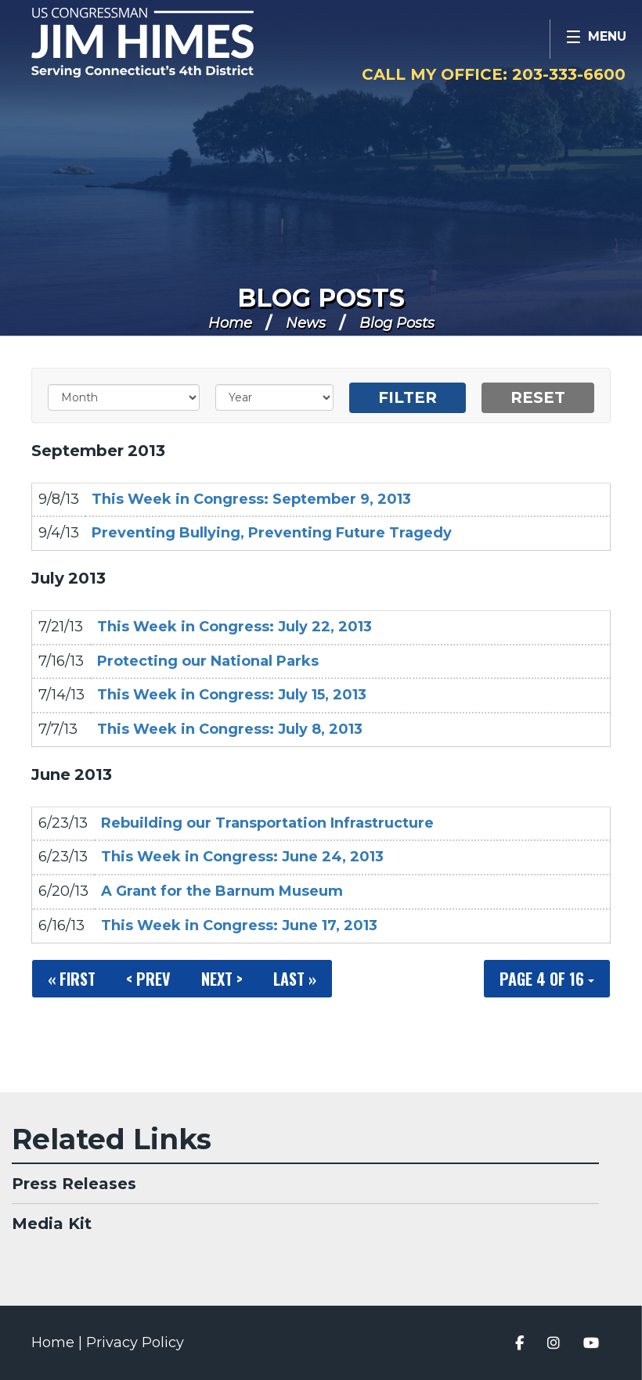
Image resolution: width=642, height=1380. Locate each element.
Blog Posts (321, 297)
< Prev (148, 978)
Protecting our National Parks (208, 661)
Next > (222, 978)
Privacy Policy (135, 1342)
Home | (58, 1342)
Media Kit (52, 1223)
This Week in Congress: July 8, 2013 (229, 729)
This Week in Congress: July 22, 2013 (234, 626)
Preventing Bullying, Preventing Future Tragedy (272, 532)
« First (72, 978)
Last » (294, 978)
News (306, 323)
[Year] (274, 397)
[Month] (124, 397)
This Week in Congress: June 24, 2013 (242, 856)
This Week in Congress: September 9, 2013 (251, 499)
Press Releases (74, 1183)
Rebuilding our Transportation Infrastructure (267, 823)
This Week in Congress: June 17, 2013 (239, 925)
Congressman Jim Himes (176, 44)
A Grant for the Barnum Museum (222, 891)
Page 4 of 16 (547, 978)
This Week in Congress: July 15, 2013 (231, 694)
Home (230, 323)
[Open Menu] (596, 39)
